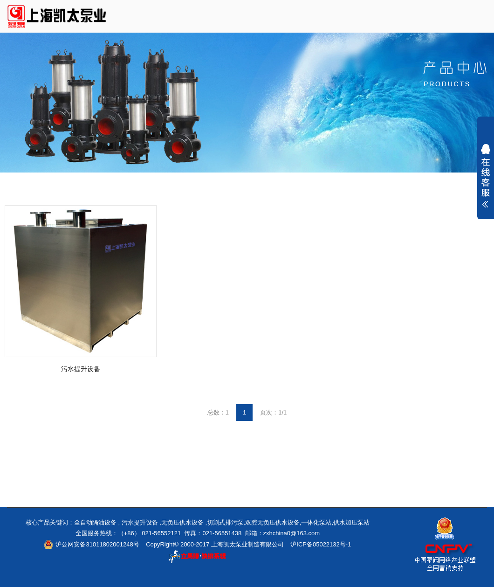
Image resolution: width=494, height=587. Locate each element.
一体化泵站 (316, 522)
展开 (485, 176)
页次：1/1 (273, 412)
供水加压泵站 (351, 522)
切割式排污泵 (225, 522)
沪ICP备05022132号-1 (320, 544)
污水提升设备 (80, 369)
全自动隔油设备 (95, 522)
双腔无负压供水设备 (272, 522)
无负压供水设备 (182, 522)
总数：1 (218, 412)
